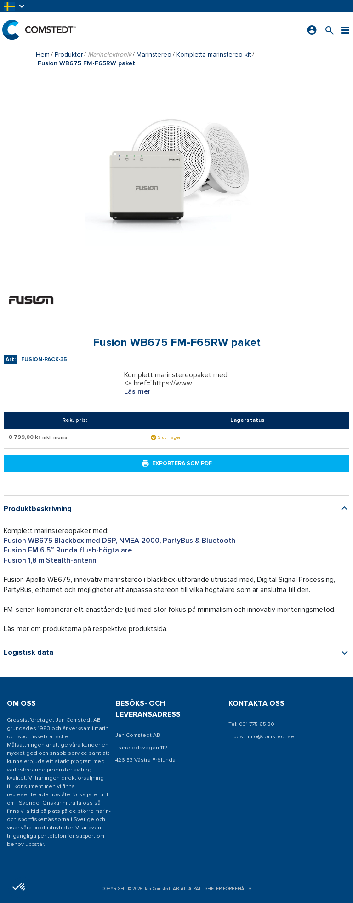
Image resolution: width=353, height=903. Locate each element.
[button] (15, 6)
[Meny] (345, 29)
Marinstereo (154, 54)
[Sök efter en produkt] (329, 29)
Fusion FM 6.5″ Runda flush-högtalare (68, 550)
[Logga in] (311, 29)
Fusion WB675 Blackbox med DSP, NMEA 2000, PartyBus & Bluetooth (119, 540)
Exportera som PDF (176, 464)
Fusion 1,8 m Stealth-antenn (50, 560)
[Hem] (39, 29)
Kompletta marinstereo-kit (213, 54)
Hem (43, 54)
